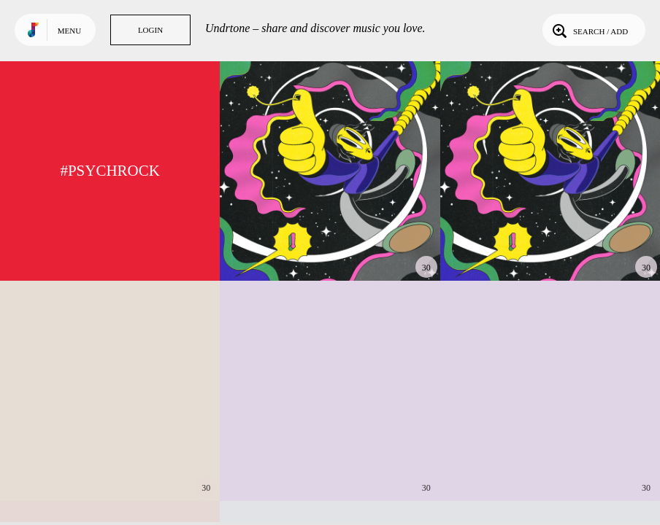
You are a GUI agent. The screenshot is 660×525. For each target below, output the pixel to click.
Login (150, 30)
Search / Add (589, 30)
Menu (69, 30)
